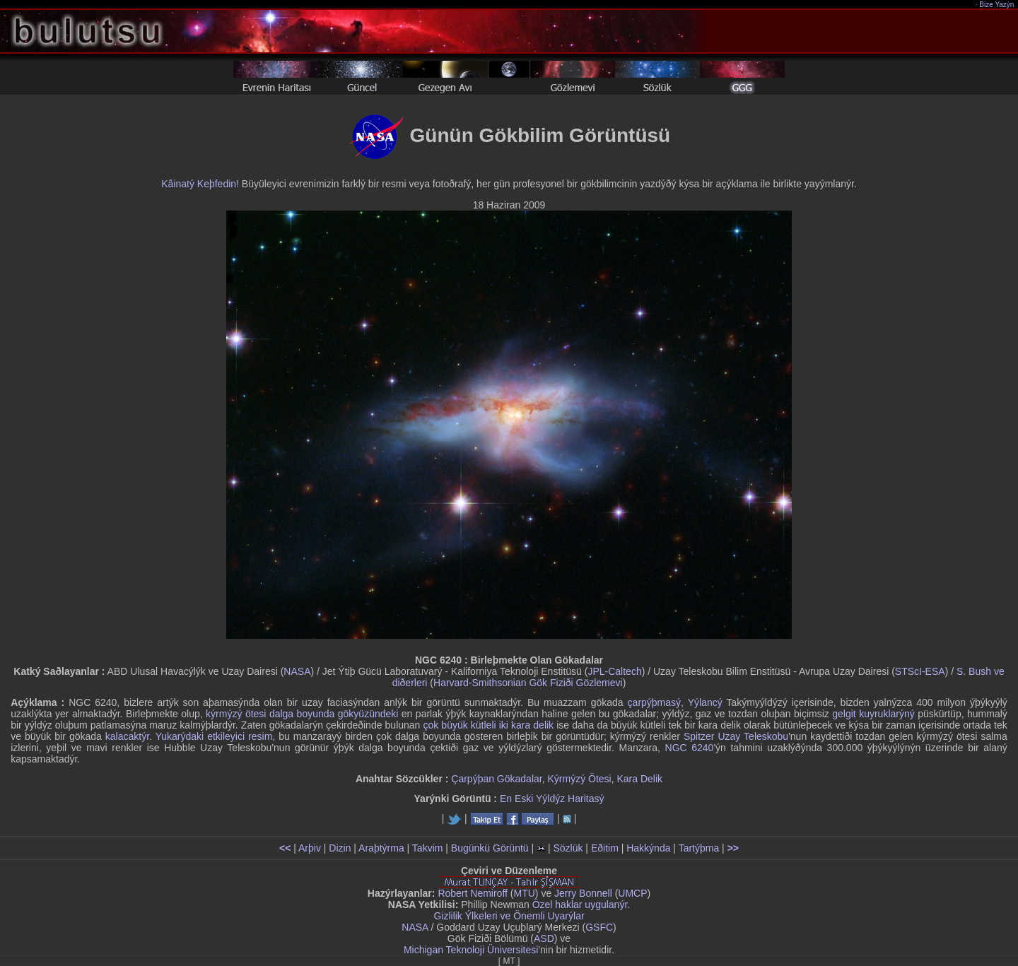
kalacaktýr (127, 736)
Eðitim (605, 848)
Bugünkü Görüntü (490, 848)
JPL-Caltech (614, 671)
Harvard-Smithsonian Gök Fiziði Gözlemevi (528, 682)
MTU (524, 893)
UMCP (632, 893)
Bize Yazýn (997, 4)
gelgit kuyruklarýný (873, 713)
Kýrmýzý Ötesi (579, 778)
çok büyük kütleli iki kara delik (488, 725)
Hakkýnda (648, 848)
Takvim (427, 848)
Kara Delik (640, 778)
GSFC (599, 927)
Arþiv (309, 848)
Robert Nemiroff (473, 893)
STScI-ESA (920, 671)
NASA (296, 671)
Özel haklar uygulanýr (580, 904)
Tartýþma (699, 848)
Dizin (340, 848)
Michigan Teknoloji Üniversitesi (471, 949)
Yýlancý (705, 702)
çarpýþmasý (654, 702)
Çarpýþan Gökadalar (496, 778)
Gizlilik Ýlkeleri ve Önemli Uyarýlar (508, 915)
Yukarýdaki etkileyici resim (214, 736)
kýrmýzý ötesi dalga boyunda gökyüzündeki (302, 713)
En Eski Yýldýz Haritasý (552, 798)
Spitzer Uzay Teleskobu (736, 736)
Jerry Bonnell (583, 893)
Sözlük (568, 848)
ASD (544, 938)
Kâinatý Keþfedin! (200, 183)
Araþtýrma (381, 848)
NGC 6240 (689, 747)
